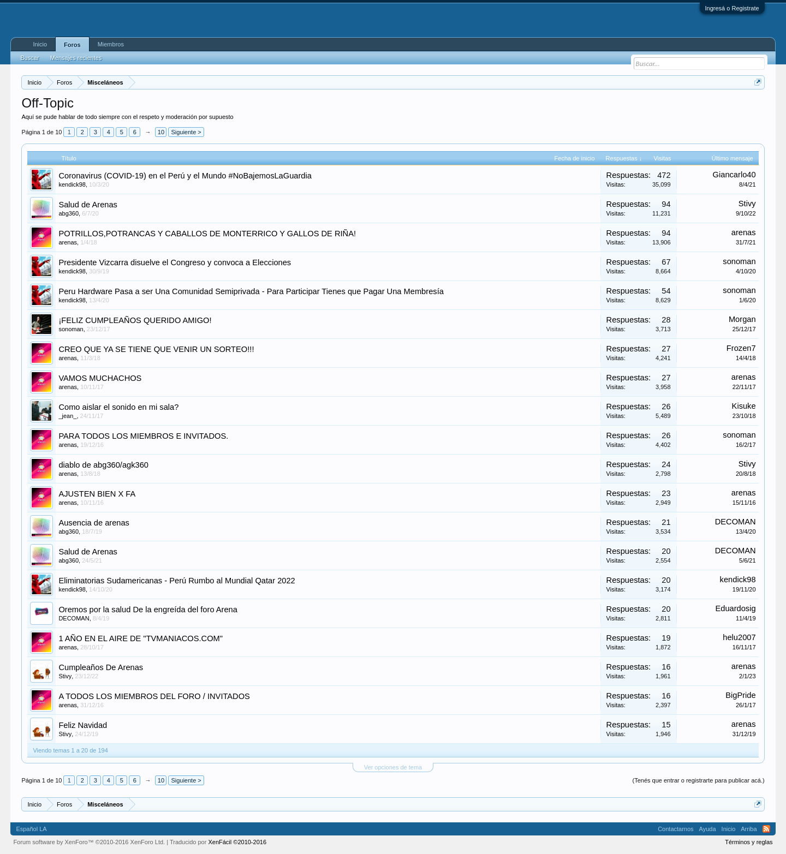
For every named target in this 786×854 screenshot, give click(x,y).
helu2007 (739, 637)
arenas (67, 242)
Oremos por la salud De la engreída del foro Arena (147, 609)
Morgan (742, 319)
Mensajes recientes (76, 58)
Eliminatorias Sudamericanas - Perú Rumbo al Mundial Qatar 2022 (176, 580)
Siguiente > (186, 132)
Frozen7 (741, 348)
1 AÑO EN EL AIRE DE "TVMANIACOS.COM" (140, 638)
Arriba (749, 829)
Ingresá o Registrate (732, 8)
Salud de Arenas (87, 204)
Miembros (111, 44)
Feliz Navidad (82, 725)
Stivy (747, 203)
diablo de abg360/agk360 (103, 465)
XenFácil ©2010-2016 (237, 842)
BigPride (740, 695)
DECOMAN (735, 521)
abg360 (68, 213)
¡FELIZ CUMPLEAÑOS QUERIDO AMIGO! (134, 320)
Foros (72, 44)
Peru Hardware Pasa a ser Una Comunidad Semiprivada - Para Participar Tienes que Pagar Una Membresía (250, 291)
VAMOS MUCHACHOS (99, 378)
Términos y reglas (748, 842)
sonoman (739, 261)
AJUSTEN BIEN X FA (96, 493)
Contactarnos (675, 829)
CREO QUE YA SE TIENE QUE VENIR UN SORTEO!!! (156, 349)
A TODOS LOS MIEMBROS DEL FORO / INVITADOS (153, 696)
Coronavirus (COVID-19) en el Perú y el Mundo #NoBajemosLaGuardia (185, 175)
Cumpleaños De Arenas (100, 667)
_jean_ (67, 416)
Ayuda (707, 829)
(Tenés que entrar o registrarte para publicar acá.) (698, 780)
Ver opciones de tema (393, 767)
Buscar (29, 58)
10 (161, 132)
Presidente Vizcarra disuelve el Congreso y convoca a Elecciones (174, 262)
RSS (766, 829)
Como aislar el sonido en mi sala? (118, 407)
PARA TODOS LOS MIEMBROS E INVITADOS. (143, 436)
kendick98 (72, 184)
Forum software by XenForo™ (89, 842)
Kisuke (744, 406)
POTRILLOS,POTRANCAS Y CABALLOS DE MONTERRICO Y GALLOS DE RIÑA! (207, 233)
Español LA (31, 829)
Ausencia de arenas (93, 522)
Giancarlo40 (734, 174)
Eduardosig (735, 608)
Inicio (40, 44)
